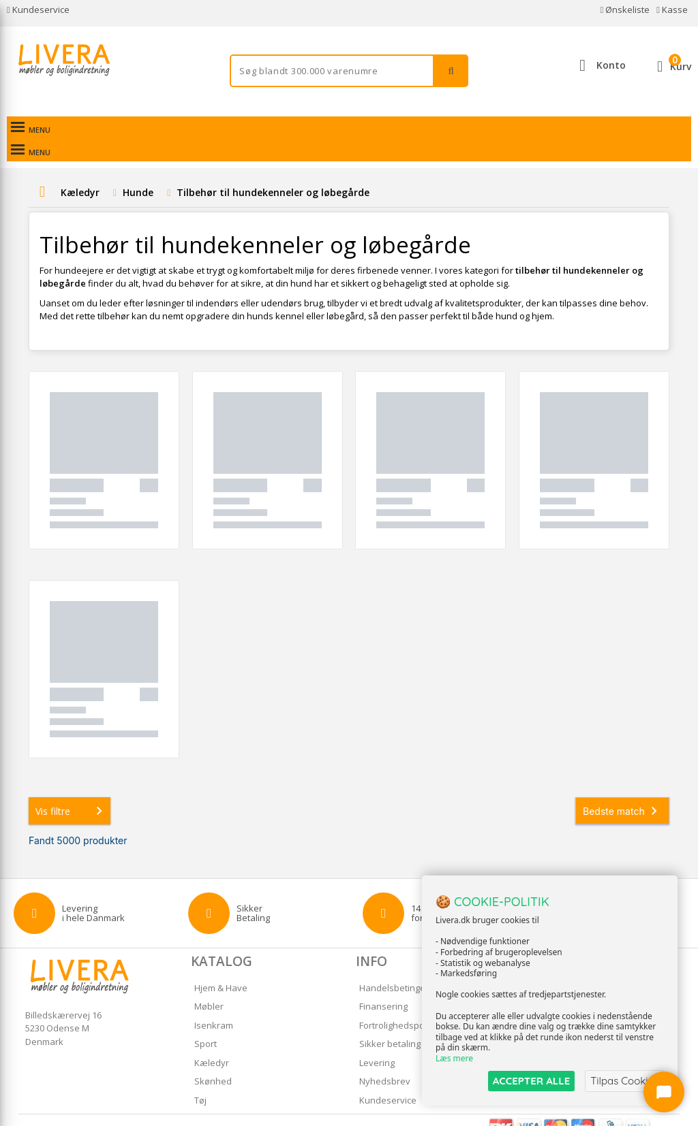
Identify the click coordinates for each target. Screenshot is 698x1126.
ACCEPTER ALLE (531, 1080)
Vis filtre (71, 788)
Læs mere (454, 1059)
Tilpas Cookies (624, 1080)
